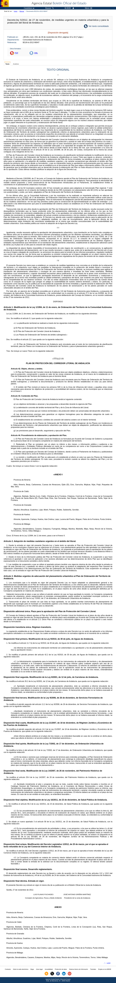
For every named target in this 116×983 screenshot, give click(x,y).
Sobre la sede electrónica (20, 969)
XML (36, 53)
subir (109, 963)
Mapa (32, 969)
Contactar (8, 969)
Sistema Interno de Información (78, 969)
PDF (16, 53)
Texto (7, 64)
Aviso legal (39, 969)
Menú (88, 8)
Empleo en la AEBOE (104, 969)
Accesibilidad (49, 969)
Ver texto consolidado (98, 26)
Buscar (22, 11)
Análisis (16, 64)
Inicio (15, 11)
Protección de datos (61, 969)
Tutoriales (93, 969)
